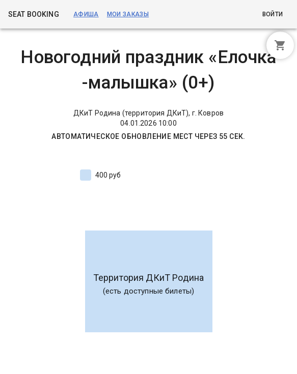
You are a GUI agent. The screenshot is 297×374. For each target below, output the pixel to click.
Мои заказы (128, 14)
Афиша (86, 14)
